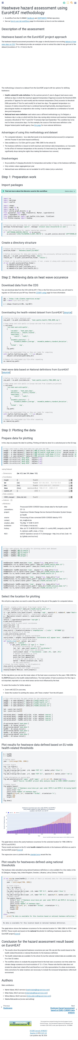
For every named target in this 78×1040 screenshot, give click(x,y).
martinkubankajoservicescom (37, 990)
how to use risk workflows (20, 21)
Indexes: (7, 500)
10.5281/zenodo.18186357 (38, 1031)
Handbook (30, 18)
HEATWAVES (42, 18)
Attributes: (6, 504)
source (67, 312)
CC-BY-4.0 (43, 1033)
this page (37, 125)
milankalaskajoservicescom (36, 993)
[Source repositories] (64, 3)
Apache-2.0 (34, 1033)
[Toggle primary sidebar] (3, 3)
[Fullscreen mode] (68, 3)
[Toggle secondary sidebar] (75, 3)
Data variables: (8, 494)
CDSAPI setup (41, 293)
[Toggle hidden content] (70, 191)
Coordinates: (7, 477)
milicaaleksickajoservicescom (38, 996)
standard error (35, 855)
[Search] (71, 2)
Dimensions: (7, 473)
